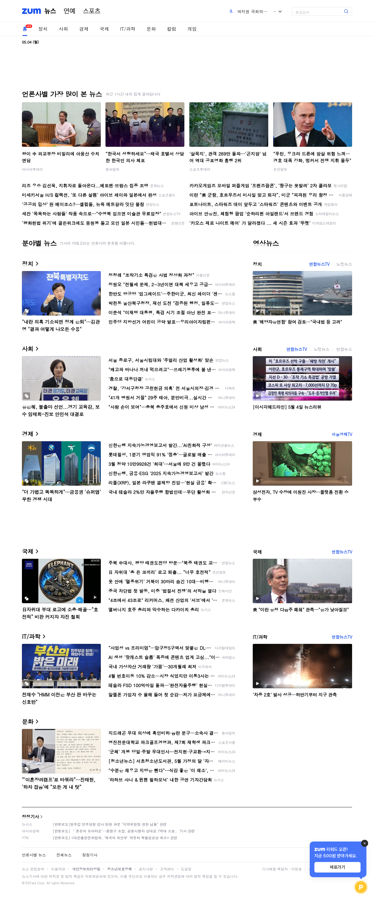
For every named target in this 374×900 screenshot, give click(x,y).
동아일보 (112, 169)
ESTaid (30, 883)
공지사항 (146, 868)
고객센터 (167, 868)
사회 (63, 28)
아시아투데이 (32, 169)
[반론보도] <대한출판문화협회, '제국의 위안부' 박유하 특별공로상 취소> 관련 (115, 837)
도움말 (186, 868)
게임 (192, 28)
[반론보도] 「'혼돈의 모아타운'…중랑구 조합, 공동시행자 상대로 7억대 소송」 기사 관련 (124, 830)
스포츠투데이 (199, 169)
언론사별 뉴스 (34, 855)
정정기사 (30, 816)
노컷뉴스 (344, 264)
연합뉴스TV (319, 264)
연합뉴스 (344, 349)
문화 (151, 28)
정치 (43, 28)
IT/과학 (127, 28)
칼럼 (171, 28)
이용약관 (58, 868)
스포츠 (92, 11)
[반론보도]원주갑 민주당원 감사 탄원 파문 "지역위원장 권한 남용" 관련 (110, 824)
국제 (104, 28)
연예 (69, 11)
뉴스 (50, 11)
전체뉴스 (64, 855)
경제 (84, 28)
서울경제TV (342, 434)
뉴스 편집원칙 (33, 868)
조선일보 (280, 169)
